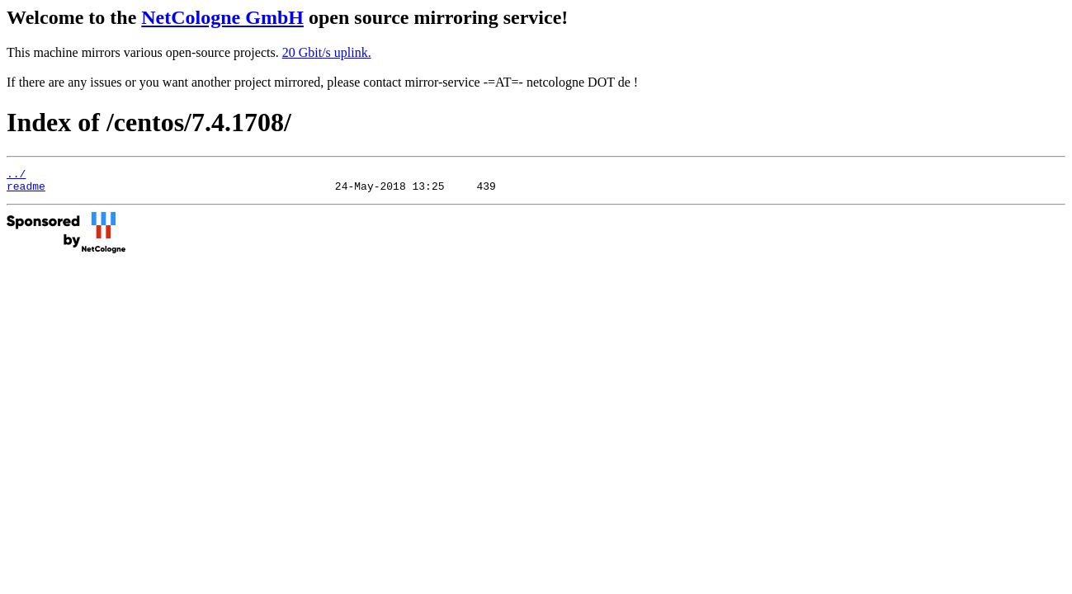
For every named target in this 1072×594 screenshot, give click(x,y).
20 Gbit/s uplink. (326, 52)
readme (26, 190)
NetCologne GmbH (222, 17)
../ (16, 175)
